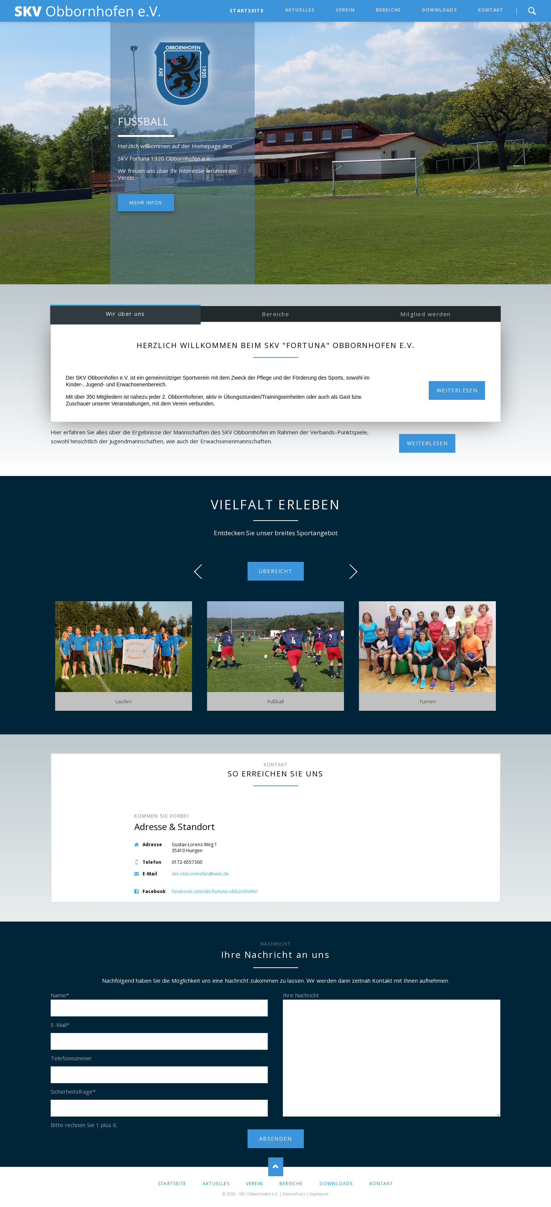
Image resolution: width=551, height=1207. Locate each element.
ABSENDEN (275, 1138)
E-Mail (60, 1024)
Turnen (427, 701)
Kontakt (490, 10)
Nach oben (275, 1166)
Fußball (275, 701)
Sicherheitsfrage (73, 1091)
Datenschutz (293, 1193)
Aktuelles (300, 10)
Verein (345, 10)
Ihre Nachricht (301, 995)
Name (60, 995)
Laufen (124, 701)
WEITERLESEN (427, 443)
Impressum (319, 1193)
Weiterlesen (457, 390)
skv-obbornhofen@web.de (200, 874)
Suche (531, 11)
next (350, 571)
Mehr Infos (145, 202)
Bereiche (388, 10)
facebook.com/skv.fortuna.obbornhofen (215, 891)
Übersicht (276, 571)
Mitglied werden (425, 314)
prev (201, 571)
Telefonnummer (71, 1058)
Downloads (439, 10)
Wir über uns (125, 313)
